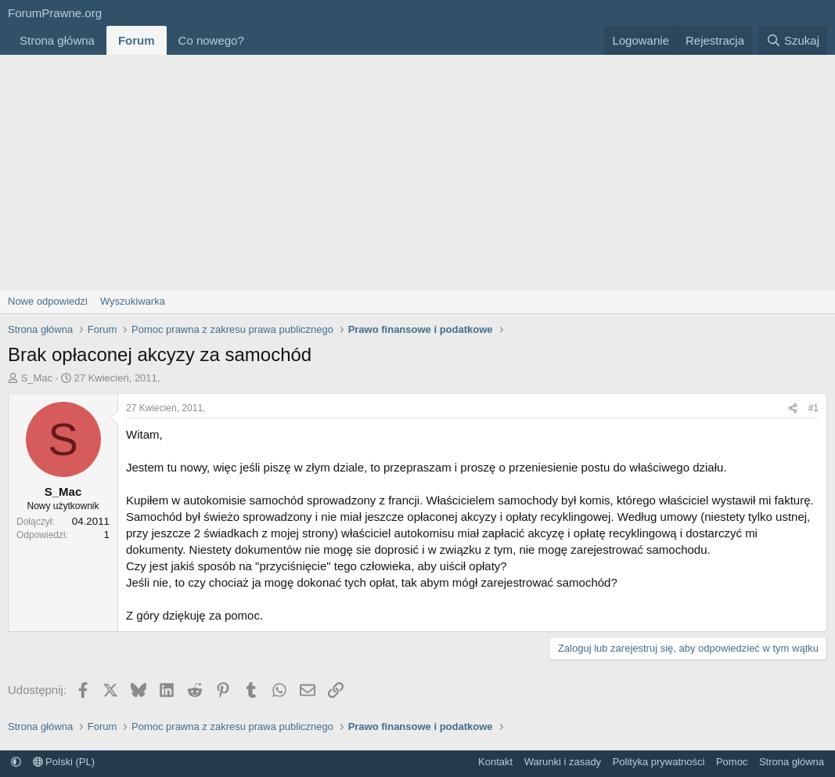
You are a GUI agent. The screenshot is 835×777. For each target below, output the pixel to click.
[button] (257, 40)
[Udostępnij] (793, 408)
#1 (813, 408)
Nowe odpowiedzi (48, 301)
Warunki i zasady (563, 762)
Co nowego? (211, 40)
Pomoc (731, 762)
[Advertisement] (417, 172)
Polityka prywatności (659, 762)
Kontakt (495, 762)
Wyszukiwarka (132, 301)
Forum (136, 40)
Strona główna (57, 40)
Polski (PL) (64, 762)
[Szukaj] (792, 40)
